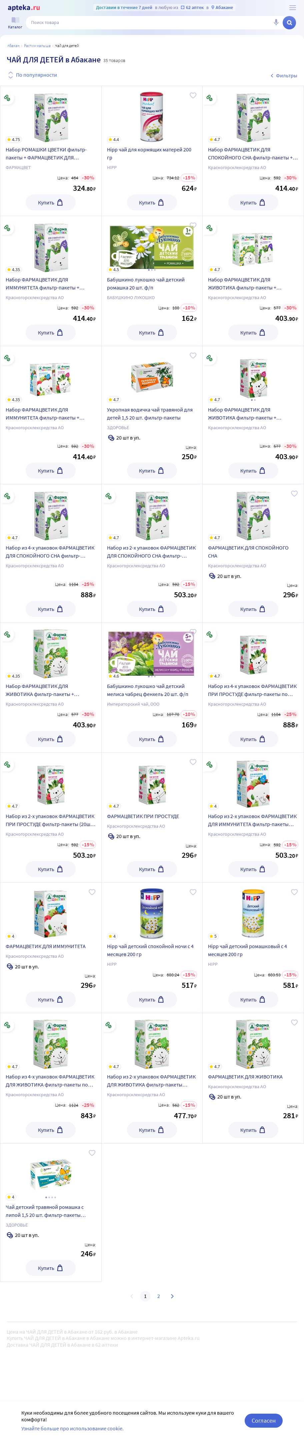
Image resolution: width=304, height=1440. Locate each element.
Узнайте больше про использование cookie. (72, 1433)
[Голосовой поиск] (276, 22)
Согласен (264, 1425)
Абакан (13, 45)
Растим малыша (37, 45)
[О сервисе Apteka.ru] (292, 7)
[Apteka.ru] (24, 8)
